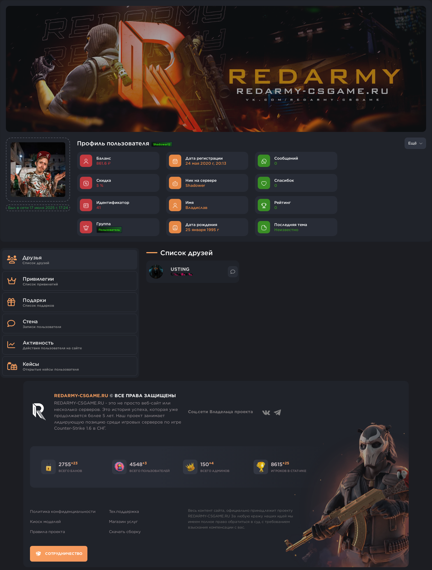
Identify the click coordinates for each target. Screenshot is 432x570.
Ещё (415, 143)
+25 (285, 463)
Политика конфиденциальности (63, 511)
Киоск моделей (45, 521)
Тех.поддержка (124, 511)
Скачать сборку (125, 531)
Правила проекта (47, 531)
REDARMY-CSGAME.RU (81, 395)
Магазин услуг (123, 521)
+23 (74, 463)
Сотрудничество (58, 553)
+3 (144, 463)
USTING (180, 269)
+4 (211, 463)
